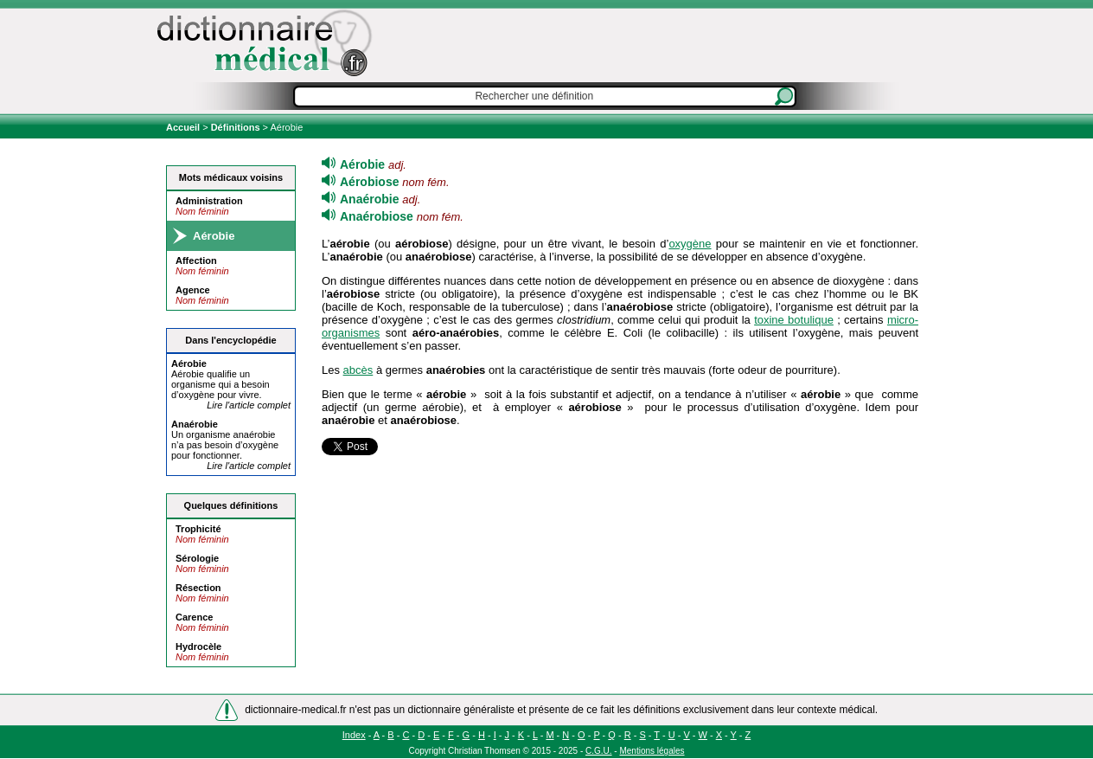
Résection (198, 587)
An (194, 424)
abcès (358, 369)
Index (354, 735)
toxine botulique (794, 319)
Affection (196, 260)
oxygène (689, 243)
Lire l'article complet (249, 405)
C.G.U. (598, 751)
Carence (194, 617)
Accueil (184, 127)
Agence (193, 290)
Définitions (235, 127)
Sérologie (197, 558)
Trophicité (198, 529)
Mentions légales (651, 751)
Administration (209, 201)
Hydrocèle (198, 646)
